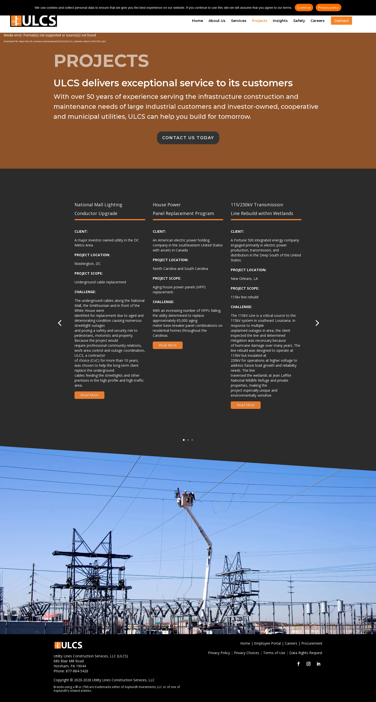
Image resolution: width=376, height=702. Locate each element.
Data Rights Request (305, 652)
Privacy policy (328, 7)
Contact (341, 20)
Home (197, 20)
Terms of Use (274, 652)
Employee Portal (267, 643)
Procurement (311, 643)
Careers (317, 20)
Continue (304, 7)
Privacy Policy (219, 652)
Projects (259, 20)
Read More (89, 395)
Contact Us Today (188, 137)
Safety (299, 20)
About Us (217, 20)
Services (238, 20)
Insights (280, 20)
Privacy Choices (246, 652)
